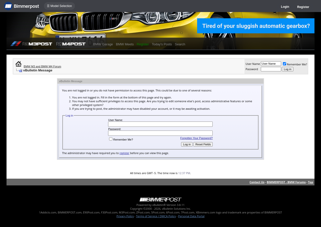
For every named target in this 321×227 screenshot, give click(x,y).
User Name (253, 64)
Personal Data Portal (191, 216)
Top (310, 182)
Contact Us (257, 182)
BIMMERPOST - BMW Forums (286, 182)
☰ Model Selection (59, 6)
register (124, 153)
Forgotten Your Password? (196, 138)
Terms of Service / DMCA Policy (156, 216)
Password (252, 69)
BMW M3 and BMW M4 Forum (42, 66)
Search (180, 44)
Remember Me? (295, 64)
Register (303, 7)
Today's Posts (162, 44)
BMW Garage (103, 44)
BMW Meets (125, 44)
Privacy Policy (125, 216)
